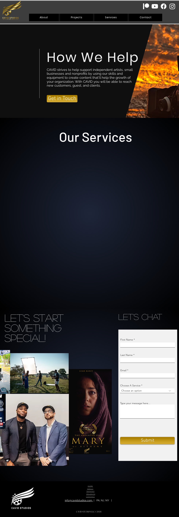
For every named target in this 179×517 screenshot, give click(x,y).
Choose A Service (130, 385)
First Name (126, 339)
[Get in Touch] (62, 98)
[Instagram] (172, 6)
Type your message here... (135, 403)
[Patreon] (146, 6)
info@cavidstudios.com (79, 500)
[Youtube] (155, 6)
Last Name (126, 355)
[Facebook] (163, 6)
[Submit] (147, 440)
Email (123, 370)
